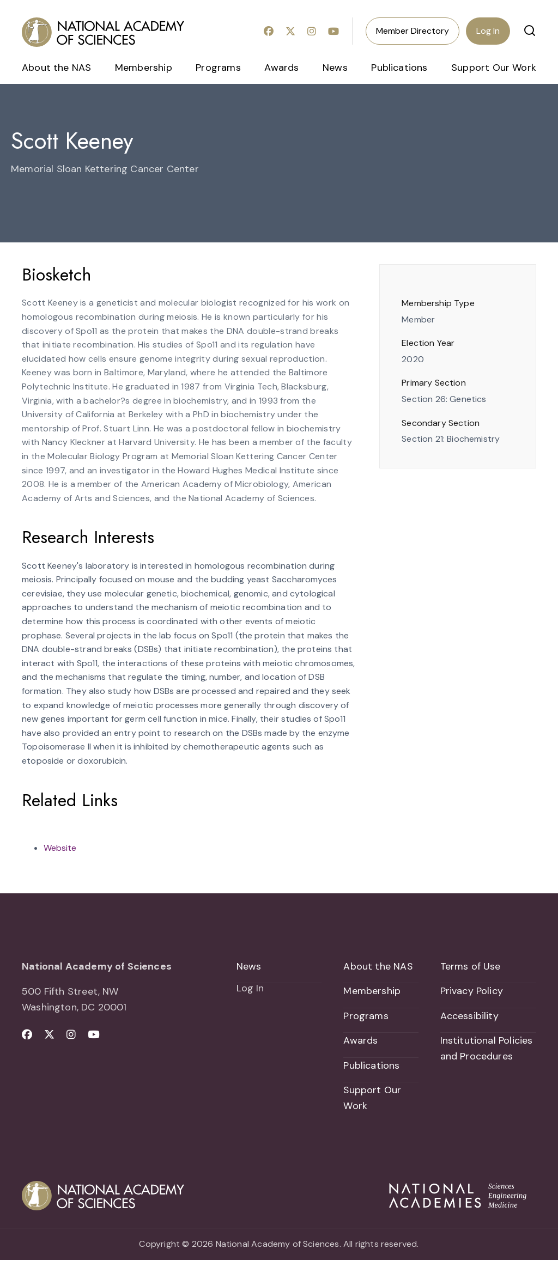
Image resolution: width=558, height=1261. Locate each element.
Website (60, 848)
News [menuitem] (335, 67)
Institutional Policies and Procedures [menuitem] (486, 1048)
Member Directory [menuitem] (412, 30)
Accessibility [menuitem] (469, 1015)
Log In (488, 30)
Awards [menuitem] (281, 67)
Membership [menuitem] (143, 67)
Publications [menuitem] (399, 67)
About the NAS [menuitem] (56, 67)
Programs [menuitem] (218, 67)
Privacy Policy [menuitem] (472, 990)
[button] (529, 30)
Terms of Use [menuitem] (470, 966)
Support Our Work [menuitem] (493, 67)
